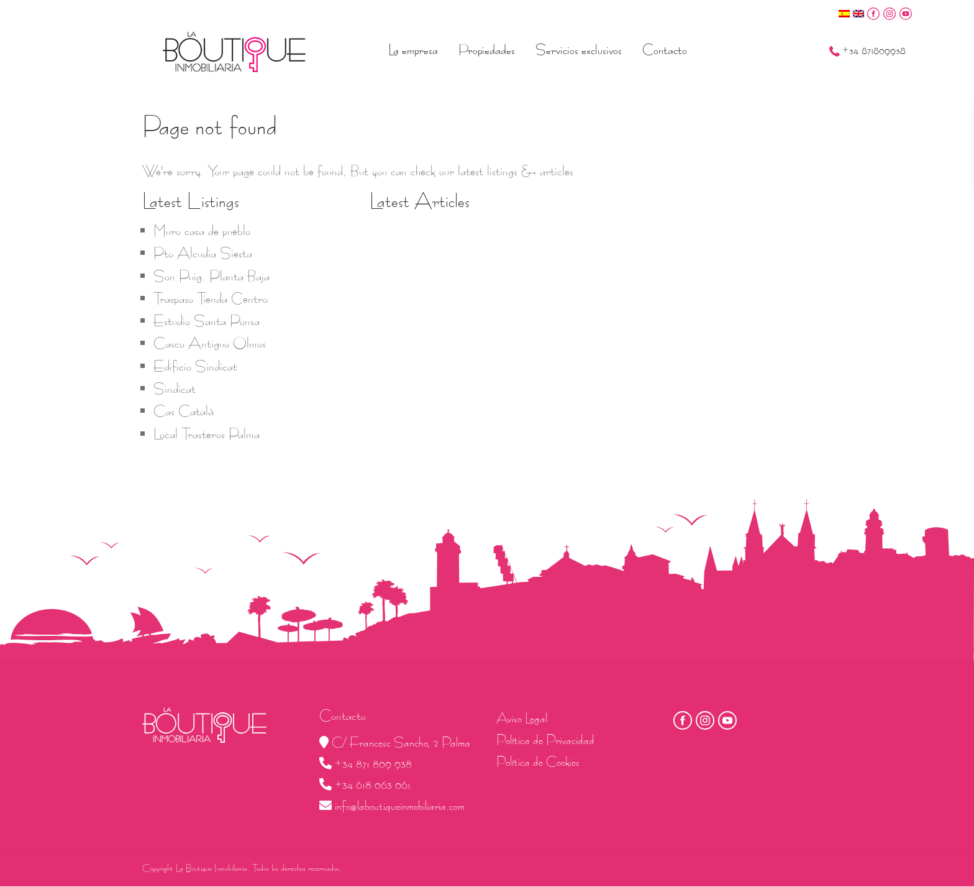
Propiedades (486, 50)
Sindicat (174, 388)
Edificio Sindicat (195, 366)
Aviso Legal (521, 718)
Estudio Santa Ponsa (206, 320)
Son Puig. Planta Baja (211, 276)
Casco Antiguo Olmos (209, 343)
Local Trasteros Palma (206, 434)
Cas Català (183, 411)
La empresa (413, 50)
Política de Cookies (538, 762)
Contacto (664, 50)
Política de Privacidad (545, 740)
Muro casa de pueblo (201, 230)
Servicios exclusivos (578, 50)
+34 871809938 (874, 51)
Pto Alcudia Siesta (202, 253)
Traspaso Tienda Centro (210, 298)
